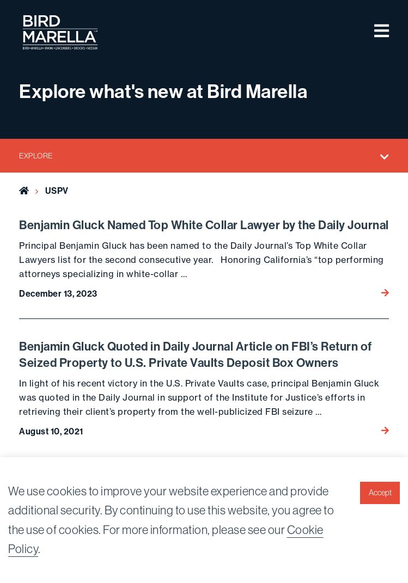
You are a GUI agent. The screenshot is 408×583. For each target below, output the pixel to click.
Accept (380, 493)
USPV (57, 190)
